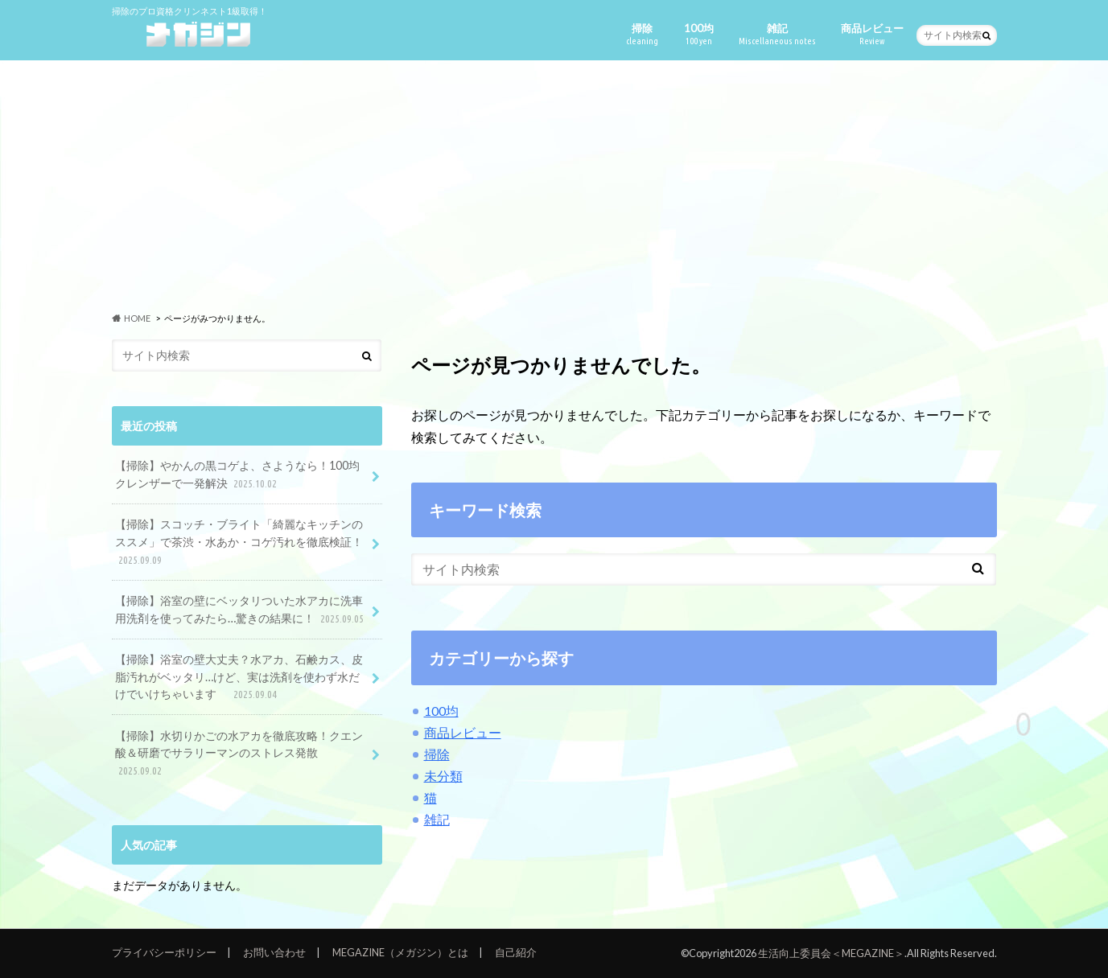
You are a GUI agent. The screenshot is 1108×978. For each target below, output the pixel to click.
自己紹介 (516, 952)
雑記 (777, 34)
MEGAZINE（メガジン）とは (400, 952)
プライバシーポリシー (164, 952)
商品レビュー (872, 34)
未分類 (443, 775)
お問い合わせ (274, 952)
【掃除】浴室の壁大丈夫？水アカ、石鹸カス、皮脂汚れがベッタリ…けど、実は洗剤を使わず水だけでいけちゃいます (239, 677)
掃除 (642, 34)
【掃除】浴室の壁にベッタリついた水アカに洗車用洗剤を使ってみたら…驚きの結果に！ (241, 610)
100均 (699, 34)
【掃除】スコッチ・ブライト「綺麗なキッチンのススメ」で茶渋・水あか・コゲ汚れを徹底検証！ (239, 542)
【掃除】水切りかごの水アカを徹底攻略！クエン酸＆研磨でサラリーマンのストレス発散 (239, 754)
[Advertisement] (554, 185)
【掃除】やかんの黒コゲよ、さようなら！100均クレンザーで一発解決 (237, 474)
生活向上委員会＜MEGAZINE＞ (831, 953)
